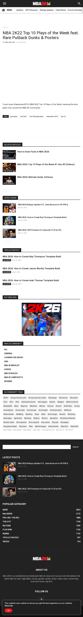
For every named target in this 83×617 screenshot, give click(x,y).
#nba (31, 426)
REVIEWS (8, 381)
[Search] (79, 3)
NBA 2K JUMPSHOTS (13, 377)
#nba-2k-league (40, 426)
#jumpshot (54, 418)
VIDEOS (5, 27)
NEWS (7, 10)
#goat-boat (18, 418)
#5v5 (17, 402)
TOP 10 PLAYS (7, 171)
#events (62, 414)
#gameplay (8, 418)
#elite (43, 414)
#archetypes (42, 402)
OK (8, 610)
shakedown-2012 (52, 116)
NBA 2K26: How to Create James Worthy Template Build (31, 268)
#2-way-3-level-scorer (18, 398)
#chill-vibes (68, 406)
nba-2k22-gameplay (36, 116)
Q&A (6, 361)
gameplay (13, 116)
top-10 (63, 116)
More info (9, 605)
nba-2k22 (23, 116)
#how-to (45, 418)
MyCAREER (6, 260)
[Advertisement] (41, 20)
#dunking (29, 414)
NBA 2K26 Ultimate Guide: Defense (35, 177)
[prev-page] (4, 190)
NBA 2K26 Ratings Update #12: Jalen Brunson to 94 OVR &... (43, 205)
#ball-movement (72, 402)
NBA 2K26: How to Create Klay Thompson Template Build (42, 217)
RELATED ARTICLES (12, 145)
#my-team (23, 426)
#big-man (24, 406)
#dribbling (19, 414)
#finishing (71, 414)
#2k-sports (74, 398)
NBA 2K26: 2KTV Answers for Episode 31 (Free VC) (39, 230)
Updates (19, 10)
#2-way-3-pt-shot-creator (37, 398)
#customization (56, 410)
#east (37, 414)
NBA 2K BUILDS (11, 373)
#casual (50, 406)
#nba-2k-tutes (53, 426)
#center (58, 406)
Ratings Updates (47, 10)
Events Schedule (75, 10)
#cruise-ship (19, 410)
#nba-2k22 (74, 426)
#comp (76, 406)
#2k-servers (63, 398)
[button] (4, 3)
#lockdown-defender (67, 418)
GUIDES (7, 369)
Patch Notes (61, 10)
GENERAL (8, 353)
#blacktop (33, 406)
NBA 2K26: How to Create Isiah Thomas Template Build (31, 280)
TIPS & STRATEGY (8, 158)
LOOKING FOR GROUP (13, 357)
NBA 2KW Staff (10, 42)
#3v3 (11, 402)
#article (52, 402)
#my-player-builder (10, 426)
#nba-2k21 (64, 426)
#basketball (8, 406)
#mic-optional (21, 422)
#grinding (27, 418)
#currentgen (43, 410)
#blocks (42, 406)
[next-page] (8, 190)
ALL (6, 349)
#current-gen (31, 410)
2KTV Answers (31, 10)
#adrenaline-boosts (28, 402)
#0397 (6, 398)
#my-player (65, 422)
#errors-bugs (52, 414)
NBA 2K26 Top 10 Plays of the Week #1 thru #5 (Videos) (46, 164)
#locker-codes (9, 422)
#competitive (8, 410)
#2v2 (5, 402)
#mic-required (34, 422)
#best (16, 406)
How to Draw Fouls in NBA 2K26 (33, 151)
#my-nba (55, 422)
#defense (67, 410)
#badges (60, 402)
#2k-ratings (52, 398)
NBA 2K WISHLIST (12, 365)
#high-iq (36, 418)
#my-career (45, 422)
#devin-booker (9, 414)
